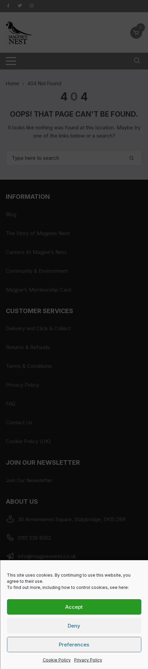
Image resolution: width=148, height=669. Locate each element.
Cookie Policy (57, 659)
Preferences (74, 644)
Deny (74, 625)
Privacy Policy (88, 659)
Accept (74, 607)
